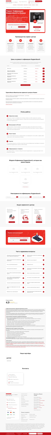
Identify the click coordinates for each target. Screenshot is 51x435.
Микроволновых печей (33, 415)
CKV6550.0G (15, 343)
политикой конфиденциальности (23, 28)
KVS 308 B (42, 342)
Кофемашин (23, 415)
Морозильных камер (24, 419)
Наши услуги (23, 402)
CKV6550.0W (8, 343)
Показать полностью (9, 104)
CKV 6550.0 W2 (41, 343)
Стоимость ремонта (24, 393)
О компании (23, 399)
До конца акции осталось (19, 434)
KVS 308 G (39, 342)
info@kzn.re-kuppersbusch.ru (13, 379)
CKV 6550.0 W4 (32, 343)
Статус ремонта (31, 1)
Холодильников (31, 419)
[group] (9, 359)
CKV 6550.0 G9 (11, 344)
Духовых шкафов (32, 414)
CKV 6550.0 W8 (19, 343)
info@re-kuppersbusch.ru (11, 402)
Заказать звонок (38, 1)
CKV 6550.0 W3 (37, 343)
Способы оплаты (23, 406)
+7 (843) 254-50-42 (24, 1)
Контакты (22, 396)
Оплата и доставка (24, 395)
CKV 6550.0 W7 (23, 343)
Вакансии (22, 398)
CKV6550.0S (11, 343)
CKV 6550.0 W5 (28, 343)
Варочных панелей (24, 414)
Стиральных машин (32, 417)
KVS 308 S (36, 342)
